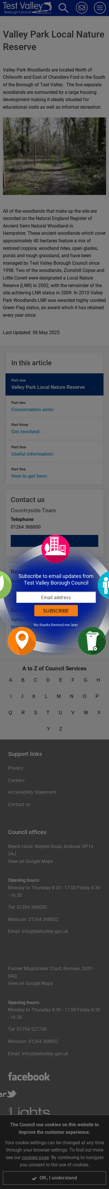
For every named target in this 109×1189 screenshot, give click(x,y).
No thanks (42, 625)
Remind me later (64, 625)
